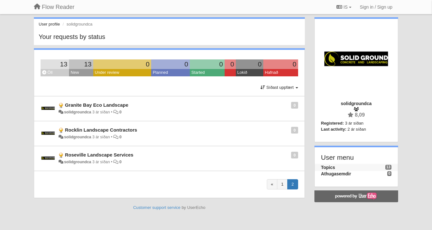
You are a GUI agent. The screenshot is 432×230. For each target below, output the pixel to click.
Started (198, 72)
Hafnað (271, 72)
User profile (49, 24)
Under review (107, 72)
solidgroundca (77, 112)
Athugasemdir (336, 173)
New (75, 72)
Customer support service (157, 207)
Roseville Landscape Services (99, 154)
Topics (328, 167)
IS (343, 7)
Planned (160, 72)
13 (63, 64)
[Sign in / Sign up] (376, 7)
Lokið (242, 72)
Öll (47, 72)
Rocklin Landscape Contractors (101, 130)
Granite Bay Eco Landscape (96, 105)
